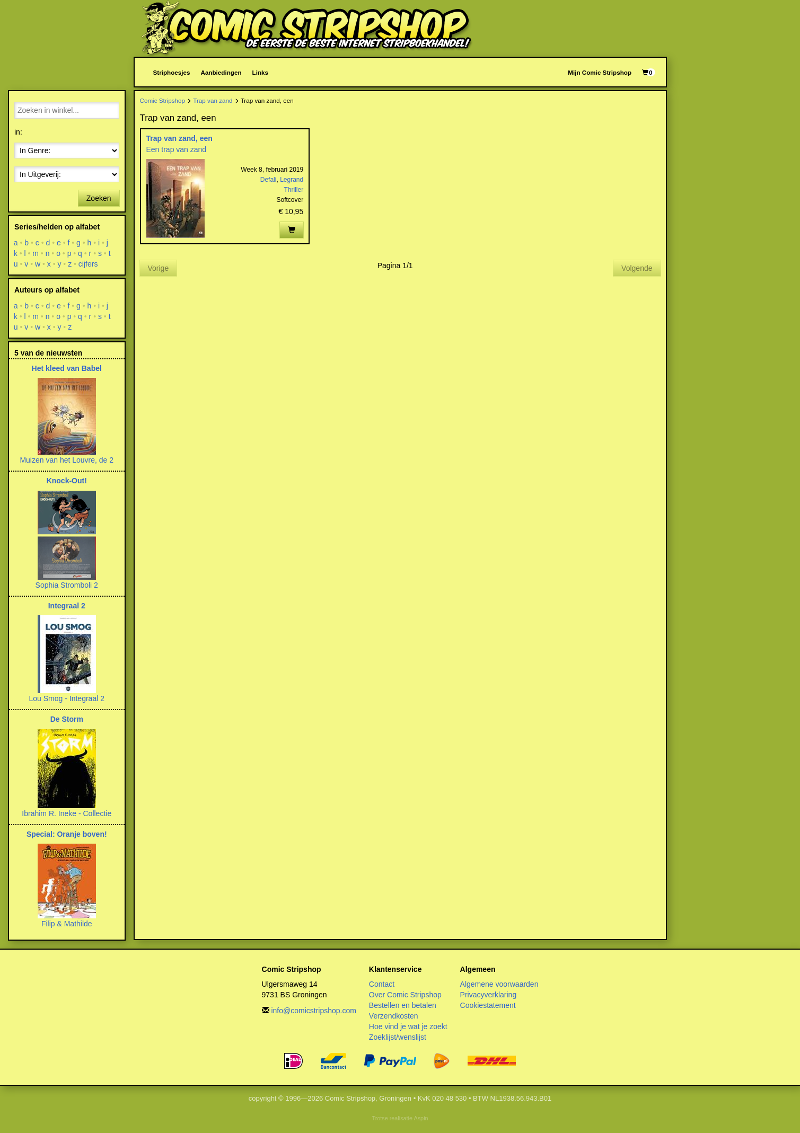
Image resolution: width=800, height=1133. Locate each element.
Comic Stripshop (163, 100)
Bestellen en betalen (402, 1005)
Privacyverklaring (488, 994)
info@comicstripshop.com (313, 1010)
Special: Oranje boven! (67, 834)
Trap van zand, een (179, 138)
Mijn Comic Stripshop (599, 72)
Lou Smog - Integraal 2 (66, 698)
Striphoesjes (171, 72)
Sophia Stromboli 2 (67, 585)
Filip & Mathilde (66, 923)
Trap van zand (212, 100)
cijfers (88, 264)
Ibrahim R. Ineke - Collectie (66, 813)
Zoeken (98, 198)
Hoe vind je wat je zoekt (408, 1026)
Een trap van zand (176, 149)
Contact (381, 984)
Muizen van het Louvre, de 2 (66, 460)
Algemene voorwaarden (499, 984)
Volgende (636, 268)
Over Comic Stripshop (405, 994)
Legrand (291, 179)
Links (260, 72)
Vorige (158, 268)
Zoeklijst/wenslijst (397, 1037)
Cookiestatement (488, 1005)
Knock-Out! (67, 480)
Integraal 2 (66, 605)
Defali (268, 179)
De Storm (66, 719)
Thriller (294, 189)
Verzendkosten (393, 1016)
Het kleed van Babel (67, 368)
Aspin (421, 1118)
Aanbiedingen (220, 72)
